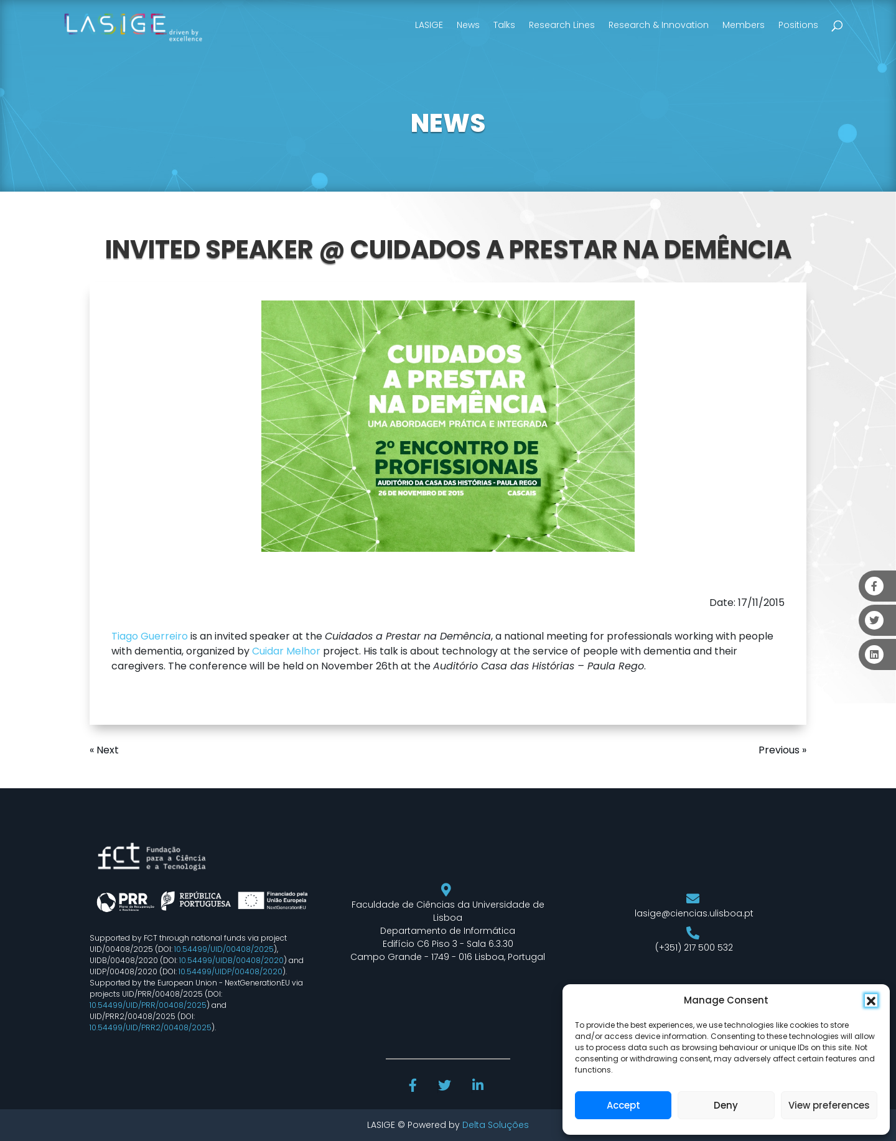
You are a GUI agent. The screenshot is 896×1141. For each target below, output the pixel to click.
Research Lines (562, 25)
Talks (504, 25)
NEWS (448, 123)
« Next (104, 750)
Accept (623, 1105)
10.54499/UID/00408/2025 (224, 949)
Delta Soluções (495, 1125)
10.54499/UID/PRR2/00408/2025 (151, 1027)
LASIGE (429, 25)
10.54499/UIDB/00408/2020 (231, 960)
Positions (798, 25)
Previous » (782, 750)
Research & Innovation (659, 25)
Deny (726, 1105)
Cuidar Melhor (286, 651)
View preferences (829, 1105)
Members (743, 25)
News (468, 25)
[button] (871, 1000)
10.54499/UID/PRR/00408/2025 (148, 1005)
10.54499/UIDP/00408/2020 (230, 971)
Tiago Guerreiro (149, 636)
